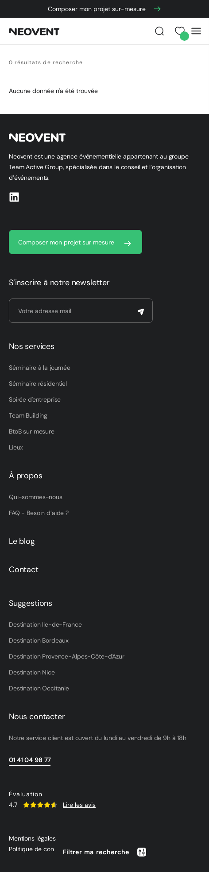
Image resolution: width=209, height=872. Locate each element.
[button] (104, 852)
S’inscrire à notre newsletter (59, 282)
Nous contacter (37, 716)
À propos (26, 475)
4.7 (13, 805)
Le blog (22, 541)
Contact (24, 569)
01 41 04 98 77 (29, 760)
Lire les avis (79, 805)
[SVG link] (40, 805)
